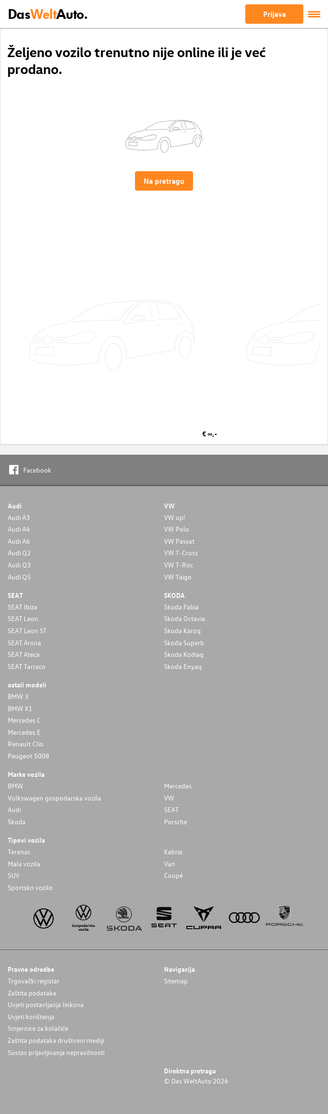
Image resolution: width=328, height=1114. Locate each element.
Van (169, 863)
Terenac (19, 851)
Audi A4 (19, 529)
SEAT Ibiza (22, 606)
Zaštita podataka (32, 992)
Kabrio (173, 851)
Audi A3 (19, 517)
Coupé (173, 875)
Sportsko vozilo (30, 887)
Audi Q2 (19, 552)
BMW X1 (20, 708)
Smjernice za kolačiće (38, 1028)
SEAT (171, 809)
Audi (14, 809)
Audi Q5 (19, 576)
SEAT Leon (23, 618)
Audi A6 (19, 541)
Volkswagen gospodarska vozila (54, 797)
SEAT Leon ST (27, 630)
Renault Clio (26, 743)
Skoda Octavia (184, 618)
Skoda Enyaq (183, 666)
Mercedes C (24, 720)
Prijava (274, 14)
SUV (13, 875)
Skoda (17, 821)
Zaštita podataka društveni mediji (56, 1040)
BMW (15, 785)
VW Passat (179, 541)
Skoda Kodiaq (184, 654)
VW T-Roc (178, 564)
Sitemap (176, 980)
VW (169, 797)
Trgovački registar (34, 980)
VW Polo (176, 529)
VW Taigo (178, 576)
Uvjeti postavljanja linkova (46, 1004)
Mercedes (178, 785)
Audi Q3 (19, 564)
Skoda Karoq (182, 630)
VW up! (174, 517)
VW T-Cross (181, 552)
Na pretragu (164, 181)
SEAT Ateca (24, 654)
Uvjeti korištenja (31, 1016)
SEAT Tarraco (26, 666)
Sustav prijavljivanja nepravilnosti (56, 1052)
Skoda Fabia (181, 606)
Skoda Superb (184, 642)
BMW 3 (18, 696)
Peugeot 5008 (28, 755)
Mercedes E (24, 732)
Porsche (175, 821)
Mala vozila (24, 863)
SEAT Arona (24, 642)
